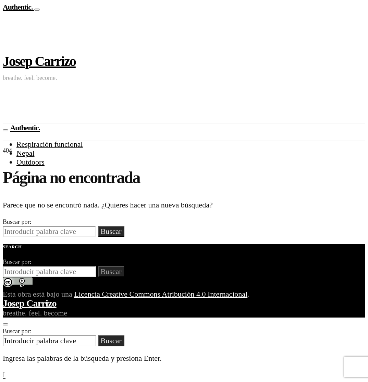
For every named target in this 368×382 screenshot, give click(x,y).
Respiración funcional (49, 144)
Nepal (25, 153)
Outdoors (30, 162)
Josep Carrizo (39, 61)
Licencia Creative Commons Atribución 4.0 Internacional (160, 294)
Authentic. (18, 7)
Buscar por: (17, 221)
